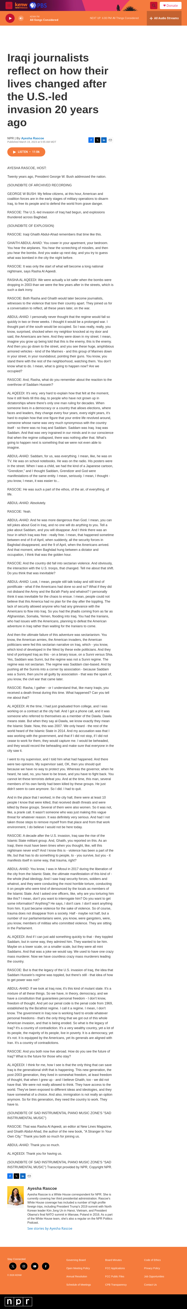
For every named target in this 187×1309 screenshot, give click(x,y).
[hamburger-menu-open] (8, 5)
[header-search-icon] (153, 5)
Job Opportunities (154, 1276)
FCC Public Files (114, 1276)
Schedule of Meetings (78, 1284)
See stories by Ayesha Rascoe (49, 1228)
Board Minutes (113, 1260)
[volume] (21, 18)
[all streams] (164, 18)
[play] (10, 18)
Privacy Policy (152, 1268)
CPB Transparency (116, 1284)
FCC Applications (115, 1268)
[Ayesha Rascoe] (15, 1197)
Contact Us (150, 1284)
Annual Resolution (76, 1276)
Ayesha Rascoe (32, 138)
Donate (172, 5)
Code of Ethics (152, 1260)
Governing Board (76, 1260)
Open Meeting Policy (78, 1268)
